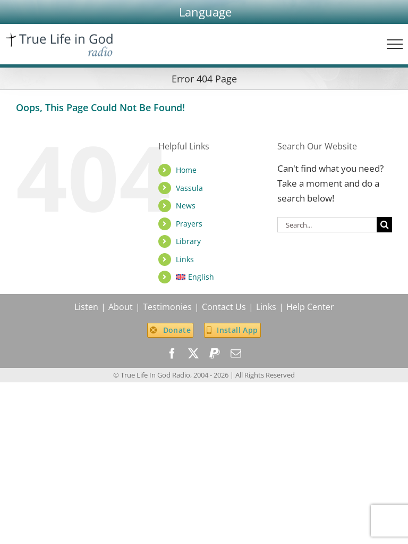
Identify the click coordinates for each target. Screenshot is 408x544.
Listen (86, 307)
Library (188, 241)
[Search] (384, 224)
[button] (205, 12)
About (120, 307)
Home (186, 170)
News (186, 205)
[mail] (236, 353)
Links (185, 259)
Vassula (189, 188)
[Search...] (327, 224)
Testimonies (167, 307)
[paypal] (214, 353)
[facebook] (172, 353)
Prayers (189, 224)
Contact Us (224, 307)
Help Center (310, 307)
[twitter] (193, 353)
